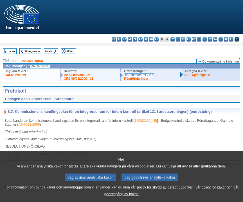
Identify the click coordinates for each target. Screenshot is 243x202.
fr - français (156, 39)
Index (12, 51)
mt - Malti (194, 39)
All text (70, 51)
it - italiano (172, 39)
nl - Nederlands (199, 39)
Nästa (48, 51)
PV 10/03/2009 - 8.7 (139, 75)
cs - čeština (124, 39)
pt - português (210, 39)
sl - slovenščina (226, 39)
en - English (151, 39)
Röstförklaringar (136, 78)
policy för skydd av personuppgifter (165, 192)
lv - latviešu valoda (178, 39)
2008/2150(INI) (32, 61)
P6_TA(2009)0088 (197, 75)
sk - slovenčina (221, 39)
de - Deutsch (135, 39)
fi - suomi (231, 39)
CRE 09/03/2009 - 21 (78, 78)
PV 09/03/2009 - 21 (77, 75)
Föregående (32, 51)
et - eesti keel (140, 39)
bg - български (114, 39)
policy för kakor (214, 192)
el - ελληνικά (146, 39)
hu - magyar (188, 39)
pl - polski (204, 39)
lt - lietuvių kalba (183, 39)
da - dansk (130, 39)
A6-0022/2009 (16, 75)
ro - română (215, 39)
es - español (119, 39)
